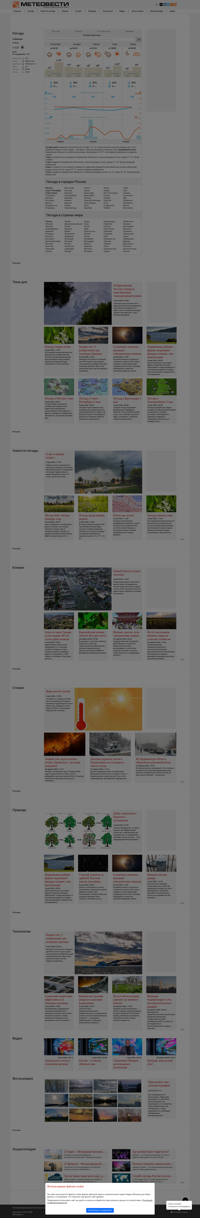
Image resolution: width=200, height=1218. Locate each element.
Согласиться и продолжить (100, 1210)
